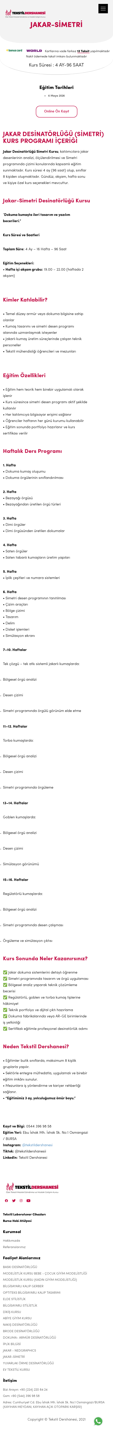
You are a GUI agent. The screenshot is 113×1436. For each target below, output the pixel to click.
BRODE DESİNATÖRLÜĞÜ (21, 1331)
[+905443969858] (98, 1421)
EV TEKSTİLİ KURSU (16, 1369)
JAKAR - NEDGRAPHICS (19, 1350)
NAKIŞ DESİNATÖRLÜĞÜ (20, 1325)
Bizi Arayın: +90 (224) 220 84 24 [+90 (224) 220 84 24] (25, 1389)
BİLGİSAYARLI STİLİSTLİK (20, 1305)
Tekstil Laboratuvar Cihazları (24, 1214)
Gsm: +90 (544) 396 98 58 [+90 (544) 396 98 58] (21, 1396)
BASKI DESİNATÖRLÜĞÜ (20, 1267)
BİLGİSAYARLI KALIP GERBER (23, 1286)
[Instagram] (21, 1200)
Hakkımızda (11, 1240)
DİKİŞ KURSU (12, 1312)
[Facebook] (6, 1200)
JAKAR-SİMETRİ (14, 1357)
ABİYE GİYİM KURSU (17, 1318)
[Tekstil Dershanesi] (25, 10)
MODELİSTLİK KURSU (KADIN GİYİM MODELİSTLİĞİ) (40, 1280)
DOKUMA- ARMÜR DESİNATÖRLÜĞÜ (29, 1337)
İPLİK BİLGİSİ (12, 1344)
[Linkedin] (28, 1200)
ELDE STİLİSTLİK (14, 1299)
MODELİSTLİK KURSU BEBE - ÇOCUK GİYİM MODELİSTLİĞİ (45, 1273)
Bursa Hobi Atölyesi (17, 1221)
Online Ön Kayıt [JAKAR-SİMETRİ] (56, 111)
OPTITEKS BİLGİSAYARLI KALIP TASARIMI (31, 1292)
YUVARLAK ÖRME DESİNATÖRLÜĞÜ (28, 1363)
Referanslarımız (14, 1247)
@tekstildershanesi (37, 1145)
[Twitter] (14, 1200)
